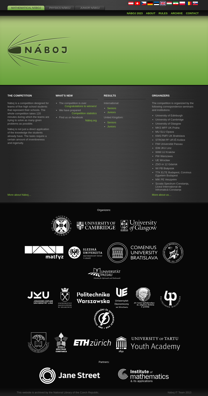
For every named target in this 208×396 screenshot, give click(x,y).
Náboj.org (91, 120)
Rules (163, 13)
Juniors (111, 112)
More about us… (161, 194)
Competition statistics (84, 113)
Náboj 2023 (135, 13)
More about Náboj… (19, 194)
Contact (192, 13)
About (150, 13)
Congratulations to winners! (81, 106)
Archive (177, 13)
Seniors (111, 108)
